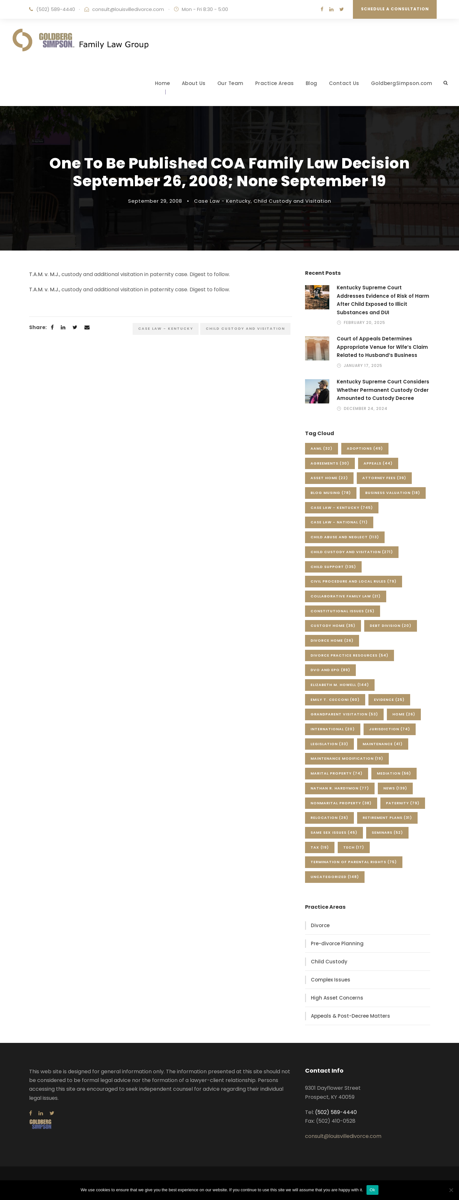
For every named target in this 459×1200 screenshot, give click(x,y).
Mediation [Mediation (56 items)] (394, 773)
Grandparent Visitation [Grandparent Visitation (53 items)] (344, 714)
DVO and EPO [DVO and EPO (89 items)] (330, 669)
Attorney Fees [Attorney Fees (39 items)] (384, 477)
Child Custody (329, 961)
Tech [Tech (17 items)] (353, 847)
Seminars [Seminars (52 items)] (387, 832)
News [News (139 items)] (395, 788)
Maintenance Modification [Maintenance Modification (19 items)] (347, 758)
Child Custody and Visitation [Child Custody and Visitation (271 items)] (352, 551)
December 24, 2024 (366, 408)
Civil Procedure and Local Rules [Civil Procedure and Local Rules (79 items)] (354, 581)
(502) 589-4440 (55, 9)
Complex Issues (330, 979)
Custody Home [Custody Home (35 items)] (333, 625)
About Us (194, 83)
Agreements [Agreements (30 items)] (330, 463)
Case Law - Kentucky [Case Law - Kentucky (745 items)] (342, 507)
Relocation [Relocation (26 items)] (329, 817)
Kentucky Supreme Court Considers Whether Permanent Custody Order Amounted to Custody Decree (383, 390)
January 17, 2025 (363, 365)
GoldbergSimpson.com (401, 83)
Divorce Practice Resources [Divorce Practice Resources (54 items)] (349, 655)
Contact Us (344, 83)
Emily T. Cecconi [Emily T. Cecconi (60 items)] (335, 699)
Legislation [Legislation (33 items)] (329, 743)
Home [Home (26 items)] (403, 714)
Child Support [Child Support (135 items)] (333, 566)
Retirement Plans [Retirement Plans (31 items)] (387, 817)
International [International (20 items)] (333, 729)
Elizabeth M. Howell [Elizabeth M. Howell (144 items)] (340, 684)
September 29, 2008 (155, 201)
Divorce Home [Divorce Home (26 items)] (332, 640)
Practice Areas (274, 83)
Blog (311, 83)
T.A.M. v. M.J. (44, 274)
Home (162, 83)
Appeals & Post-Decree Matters (350, 1015)
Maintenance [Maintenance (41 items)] (383, 743)
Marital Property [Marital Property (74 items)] (337, 773)
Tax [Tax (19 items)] (320, 847)
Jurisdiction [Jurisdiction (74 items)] (389, 729)
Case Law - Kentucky (222, 201)
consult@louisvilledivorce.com (128, 9)
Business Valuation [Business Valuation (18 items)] (392, 492)
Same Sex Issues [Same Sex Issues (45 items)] (334, 832)
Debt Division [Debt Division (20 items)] (390, 625)
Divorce (320, 925)
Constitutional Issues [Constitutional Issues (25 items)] (343, 611)
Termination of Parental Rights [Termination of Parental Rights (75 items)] (354, 861)
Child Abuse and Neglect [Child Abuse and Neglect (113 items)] (345, 537)
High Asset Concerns (337, 997)
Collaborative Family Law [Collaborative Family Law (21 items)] (346, 596)
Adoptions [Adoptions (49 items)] (365, 448)
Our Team (230, 83)
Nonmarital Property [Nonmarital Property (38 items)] (341, 803)
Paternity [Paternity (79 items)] (403, 803)
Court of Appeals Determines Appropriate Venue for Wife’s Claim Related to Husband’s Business (382, 347)
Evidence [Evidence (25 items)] (389, 699)
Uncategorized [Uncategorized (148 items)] (335, 876)
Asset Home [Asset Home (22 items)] (329, 477)
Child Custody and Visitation (292, 201)
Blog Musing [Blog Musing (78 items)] (331, 492)
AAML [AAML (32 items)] (322, 448)
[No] (451, 1190)
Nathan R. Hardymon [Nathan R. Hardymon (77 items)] (340, 788)
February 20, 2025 (364, 322)
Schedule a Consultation (395, 9)
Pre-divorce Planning (337, 943)
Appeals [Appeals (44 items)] (378, 463)
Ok (372, 1189)
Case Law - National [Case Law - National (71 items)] (339, 522)
